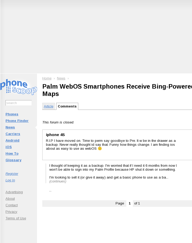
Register (12, 174)
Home (46, 78)
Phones (12, 114)
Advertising (14, 192)
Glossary (13, 160)
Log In (10, 180)
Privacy (11, 212)
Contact (12, 205)
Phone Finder (17, 121)
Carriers (13, 134)
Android (12, 140)
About (10, 199)
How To (12, 153)
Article (48, 106)
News (10, 127)
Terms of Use (16, 218)
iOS (9, 147)
